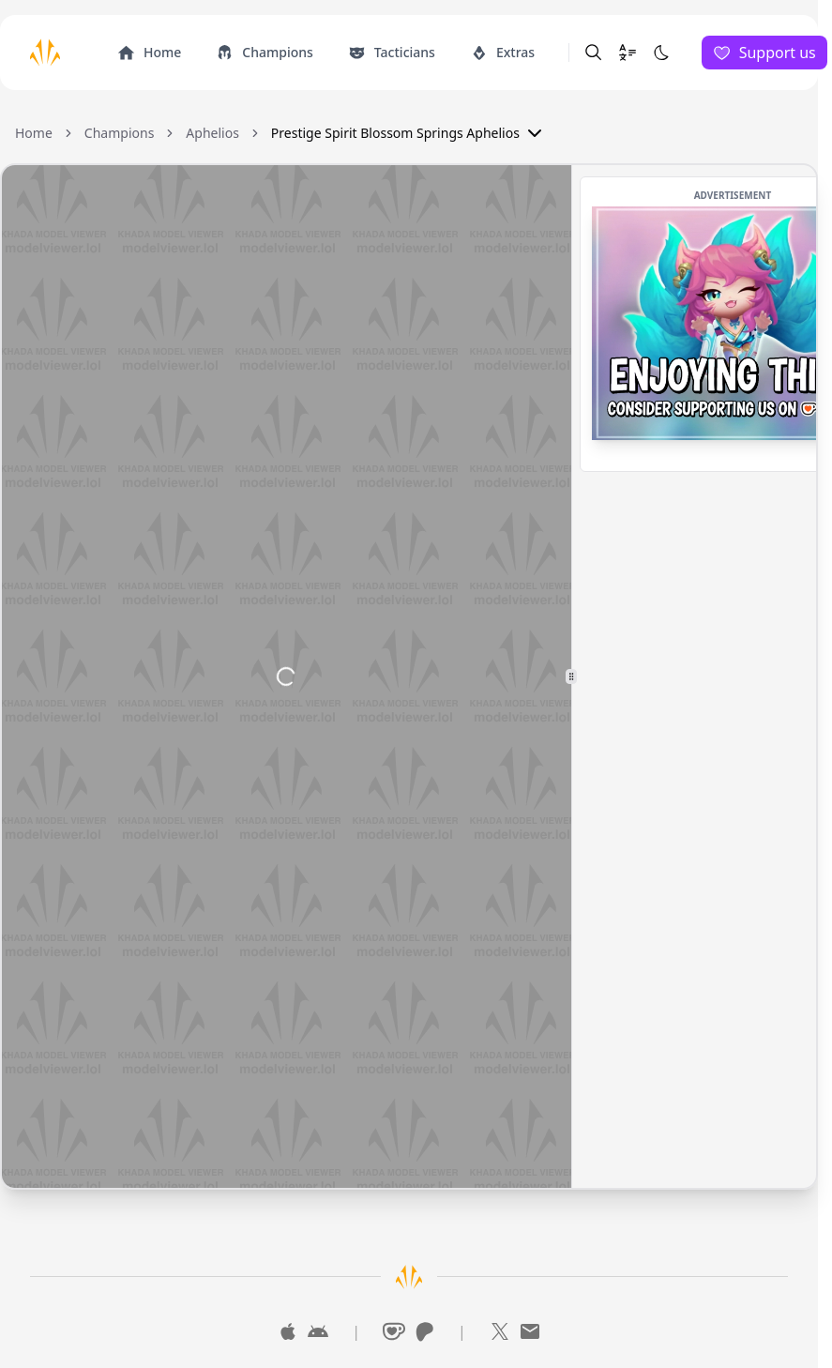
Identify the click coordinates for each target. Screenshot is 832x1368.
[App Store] (288, 1331)
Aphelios (212, 133)
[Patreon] (424, 1331)
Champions (119, 133)
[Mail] (530, 1331)
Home (34, 133)
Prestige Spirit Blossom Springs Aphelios (408, 133)
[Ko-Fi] (394, 1331)
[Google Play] (318, 1331)
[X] (500, 1331)
